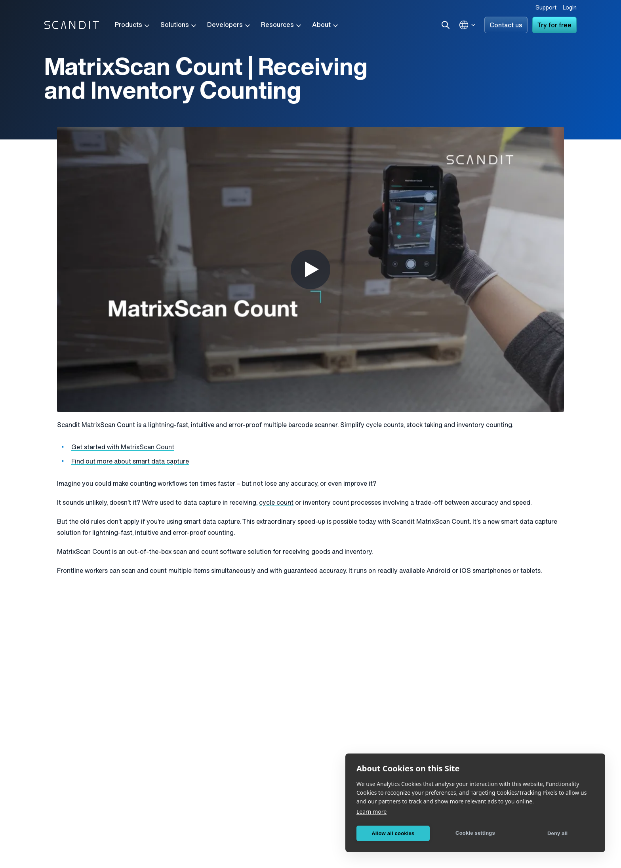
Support (545, 8)
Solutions (179, 26)
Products (133, 26)
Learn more (371, 811)
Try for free (554, 26)
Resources (282, 26)
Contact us (506, 26)
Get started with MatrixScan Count (122, 447)
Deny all (557, 833)
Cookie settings (475, 833)
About (325, 26)
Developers (229, 26)
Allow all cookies (392, 833)
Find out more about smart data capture (130, 462)
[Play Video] (310, 269)
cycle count (276, 503)
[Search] (445, 25)
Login (570, 8)
